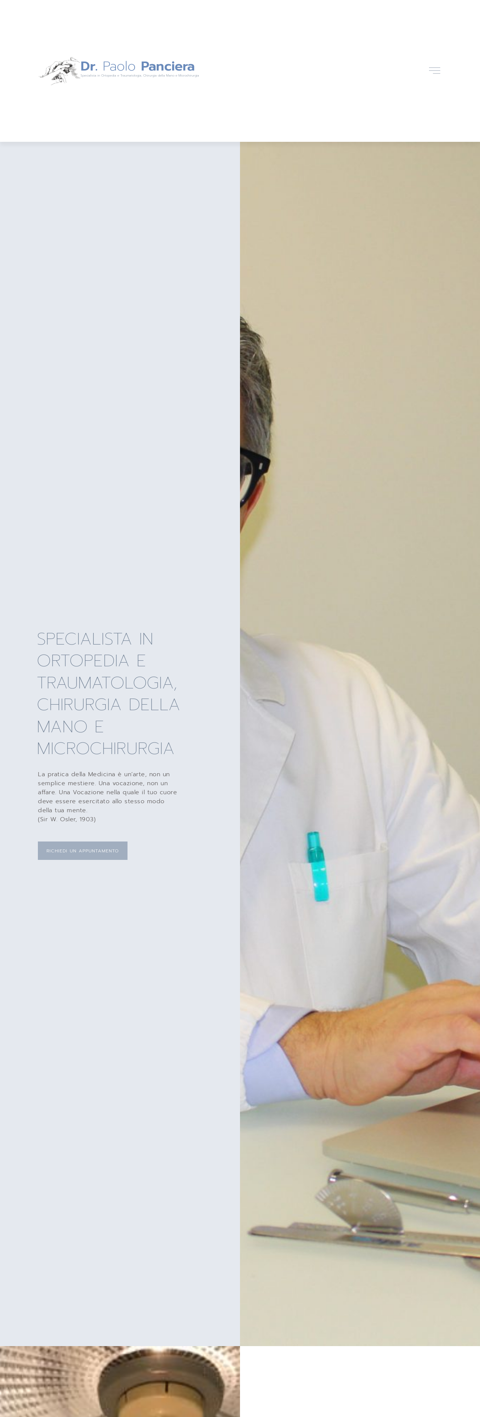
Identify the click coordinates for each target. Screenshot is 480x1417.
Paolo (138, 66)
